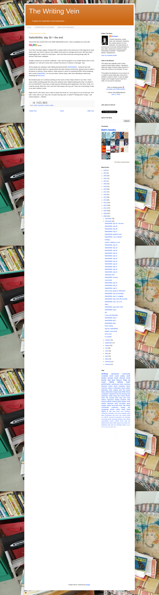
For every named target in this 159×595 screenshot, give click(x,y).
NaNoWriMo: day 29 (111, 226)
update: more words (111, 331)
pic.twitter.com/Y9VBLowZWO (115, 89)
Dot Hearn (115, 36)
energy (124, 415)
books (128, 390)
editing (111, 382)
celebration (104, 396)
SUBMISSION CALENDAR (44, 27)
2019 (105, 186)
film (117, 394)
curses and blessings (111, 315)
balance (110, 388)
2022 (105, 178)
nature (123, 388)
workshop (127, 384)
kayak (115, 396)
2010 (105, 211)
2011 (105, 208)
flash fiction (118, 405)
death (109, 419)
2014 (105, 200)
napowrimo (110, 400)
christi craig (123, 421)
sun (102, 417)
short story (126, 398)
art (129, 380)
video (110, 390)
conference (114, 407)
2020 (105, 184)
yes (106, 312)
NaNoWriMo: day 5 (110, 310)
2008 (105, 216)
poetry (122, 376)
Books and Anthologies (66, 27)
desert (118, 411)
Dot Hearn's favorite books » (122, 162)
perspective (118, 417)
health (111, 396)
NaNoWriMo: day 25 (111, 245)
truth (116, 413)
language (124, 413)
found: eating (109, 326)
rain (123, 417)
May (106, 353)
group (119, 413)
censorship (104, 419)
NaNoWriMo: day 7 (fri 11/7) (113, 302)
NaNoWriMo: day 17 (111, 266)
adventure (110, 403)
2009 (105, 213)
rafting (128, 415)
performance (106, 384)
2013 (105, 202)
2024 (105, 173)
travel (116, 378)
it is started (108, 337)
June (106, 351)
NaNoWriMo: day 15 (111, 272)
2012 (105, 205)
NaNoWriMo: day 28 (111, 229)
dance (128, 386)
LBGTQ (106, 417)
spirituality (111, 413)
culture (118, 409)
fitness (128, 392)
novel (128, 378)
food (128, 394)
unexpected (105, 409)
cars (120, 415)
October (107, 340)
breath (128, 405)
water (128, 382)
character (104, 386)
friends (103, 380)
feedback (120, 419)
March (107, 359)
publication (104, 390)
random (103, 403)
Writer (124, 392)
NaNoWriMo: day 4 (110, 318)
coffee (114, 423)
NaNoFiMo (41, 73)
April (106, 356)
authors (103, 400)
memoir (122, 378)
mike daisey (126, 419)
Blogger (87, 585)
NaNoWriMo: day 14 (111, 283)
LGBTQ (117, 421)
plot (119, 396)
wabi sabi (110, 425)
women (112, 409)
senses (112, 421)
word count (108, 334)
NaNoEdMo (72, 67)
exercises (104, 388)
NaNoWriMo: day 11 (111, 288)
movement (112, 417)
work (128, 376)
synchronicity (123, 423)
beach (116, 386)
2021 (105, 181)
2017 (105, 192)
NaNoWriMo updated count (113, 234)
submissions (115, 384)
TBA (124, 405)
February (108, 361)
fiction (35, 105)
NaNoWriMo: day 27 (111, 231)
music (103, 382)
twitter (124, 425)
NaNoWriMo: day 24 (111, 248)
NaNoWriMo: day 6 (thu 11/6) (114, 307)
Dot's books (108, 129)
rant (129, 421)
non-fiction (122, 403)
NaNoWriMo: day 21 (111, 256)
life (120, 394)
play (113, 415)
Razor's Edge (121, 380)
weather (103, 405)
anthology (119, 425)
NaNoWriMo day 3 (110, 320)
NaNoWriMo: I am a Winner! (113, 237)
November (108, 221)
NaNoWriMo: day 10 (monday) (114, 293)
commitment (105, 407)
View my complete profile (109, 55)
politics (128, 388)
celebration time (110, 275)
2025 (105, 170)
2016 (105, 194)
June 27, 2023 (115, 94)
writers (110, 386)
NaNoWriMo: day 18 (111, 264)
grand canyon (122, 401)
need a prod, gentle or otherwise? (115, 291)
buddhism (127, 411)
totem (106, 304)
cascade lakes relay (115, 398)
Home (29, 27)
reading (115, 390)
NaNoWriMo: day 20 (111, 258)
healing (117, 400)
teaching (124, 394)
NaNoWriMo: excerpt (111, 277)
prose (117, 415)
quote (128, 403)
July (106, 348)
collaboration (109, 392)
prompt (110, 378)
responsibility (105, 421)
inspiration (122, 386)
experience (112, 394)
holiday (123, 407)
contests (114, 401)
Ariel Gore (41, 75)
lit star (109, 411)
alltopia (103, 423)
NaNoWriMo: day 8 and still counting (116, 299)
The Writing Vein (54, 11)
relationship (104, 413)
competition (104, 394)
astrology (127, 417)
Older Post (90, 111)
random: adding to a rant (112, 242)
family (123, 409)
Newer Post (33, 111)
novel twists (108, 280)
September (108, 343)
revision (47, 105)
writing (51, 105)
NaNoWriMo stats (110, 323)
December (108, 218)
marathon (123, 400)
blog (114, 411)
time (124, 390)
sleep (103, 392)
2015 (105, 197)
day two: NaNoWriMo (111, 328)
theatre (104, 378)
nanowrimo (41, 105)
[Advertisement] (127, 465)
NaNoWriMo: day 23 (111, 250)
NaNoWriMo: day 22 (111, 253)
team (122, 411)
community (126, 374)
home (128, 401)
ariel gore (111, 380)
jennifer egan (104, 427)
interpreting (117, 388)
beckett (114, 427)
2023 (105, 175)
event (116, 403)
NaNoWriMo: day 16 (111, 269)
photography (108, 415)
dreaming (114, 419)
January (107, 364)
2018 (105, 189)
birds (111, 423)
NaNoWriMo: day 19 (111, 261)
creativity (104, 376)
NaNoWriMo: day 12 (111, 285)
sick (129, 407)
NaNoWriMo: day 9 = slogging (114, 296)
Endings (107, 240)
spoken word (111, 405)
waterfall (110, 427)
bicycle (107, 423)
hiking (118, 423)
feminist (128, 425)
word (120, 390)
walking (120, 382)
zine (115, 425)
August (107, 345)
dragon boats (117, 392)
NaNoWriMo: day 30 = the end (114, 223)
